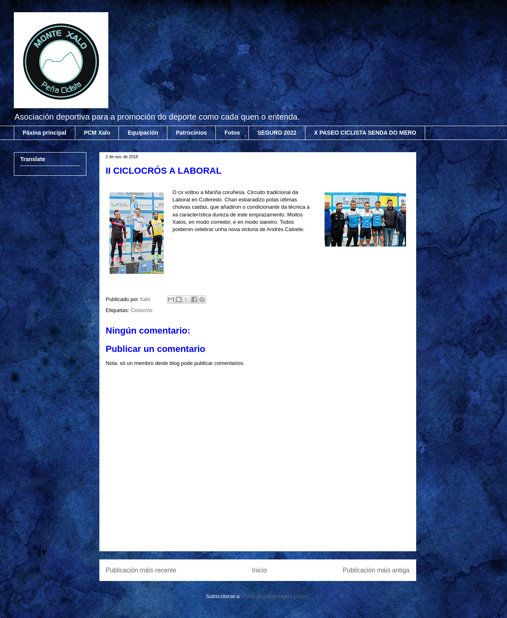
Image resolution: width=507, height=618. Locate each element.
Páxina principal (44, 132)
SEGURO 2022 (276, 132)
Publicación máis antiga (376, 570)
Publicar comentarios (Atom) (275, 596)
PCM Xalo (97, 132)
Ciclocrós (141, 310)
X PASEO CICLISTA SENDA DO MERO (365, 132)
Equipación (142, 132)
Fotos (232, 132)
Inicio (259, 570)
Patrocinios (191, 132)
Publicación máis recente (141, 570)
